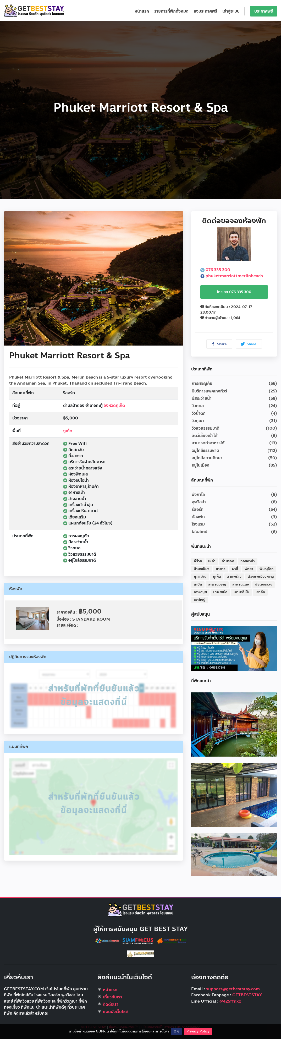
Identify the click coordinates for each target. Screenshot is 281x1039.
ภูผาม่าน (200, 576)
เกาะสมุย (200, 592)
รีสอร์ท (197, 509)
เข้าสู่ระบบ (231, 11)
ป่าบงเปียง (201, 569)
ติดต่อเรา (110, 1004)
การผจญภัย (202, 383)
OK (176, 1031)
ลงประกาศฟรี (205, 11)
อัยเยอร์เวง (263, 584)
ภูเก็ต (67, 431)
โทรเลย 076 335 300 (234, 292)
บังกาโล (198, 494)
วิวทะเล (198, 406)
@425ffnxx (230, 1001)
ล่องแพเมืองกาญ (261, 576)
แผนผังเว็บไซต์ (115, 1012)
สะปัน (198, 584)
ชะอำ (212, 561)
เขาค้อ (260, 592)
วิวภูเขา (198, 421)
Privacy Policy (198, 1031)
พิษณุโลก (266, 569)
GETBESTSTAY (247, 995)
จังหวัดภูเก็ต (114, 405)
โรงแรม (198, 524)
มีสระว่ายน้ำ (202, 398)
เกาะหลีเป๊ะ (241, 592)
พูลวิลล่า (199, 502)
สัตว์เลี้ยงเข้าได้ (204, 436)
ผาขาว (221, 569)
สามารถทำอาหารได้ (208, 443)
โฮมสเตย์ (199, 532)
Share (219, 344)
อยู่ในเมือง (200, 465)
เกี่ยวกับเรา (112, 997)
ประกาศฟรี (263, 11)
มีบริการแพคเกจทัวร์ (209, 391)
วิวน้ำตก (199, 413)
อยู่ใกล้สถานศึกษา (207, 458)
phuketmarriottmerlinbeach (231, 276)
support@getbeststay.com (233, 989)
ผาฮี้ (235, 569)
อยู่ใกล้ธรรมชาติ (205, 450)
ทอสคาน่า (247, 561)
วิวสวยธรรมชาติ (205, 428)
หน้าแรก (142, 11)
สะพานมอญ (217, 584)
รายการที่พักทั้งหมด (171, 11)
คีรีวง (198, 561)
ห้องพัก (198, 517)
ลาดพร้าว (234, 576)
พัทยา (249, 569)
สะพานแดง (240, 584)
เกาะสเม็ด (220, 592)
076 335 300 (215, 270)
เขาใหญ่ (199, 600)
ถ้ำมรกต (228, 561)
